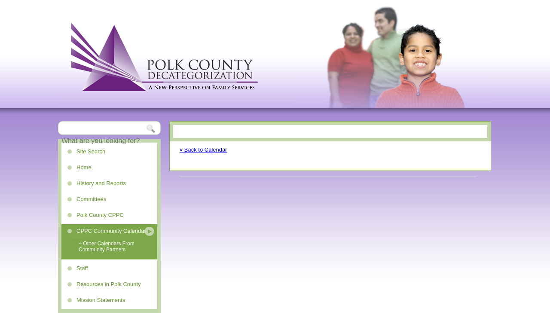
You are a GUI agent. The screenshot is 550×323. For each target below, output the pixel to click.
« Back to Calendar (203, 149)
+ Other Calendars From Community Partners (106, 247)
